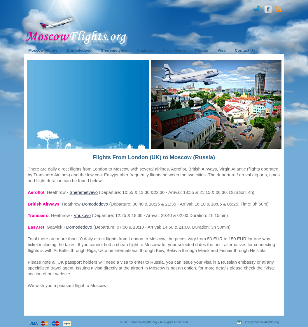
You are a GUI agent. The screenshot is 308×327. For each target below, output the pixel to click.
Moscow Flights (42, 50)
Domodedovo (95, 203)
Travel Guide (174, 50)
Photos (201, 50)
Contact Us (245, 50)
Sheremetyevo (83, 192)
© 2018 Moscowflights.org (138, 322)
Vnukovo (82, 215)
